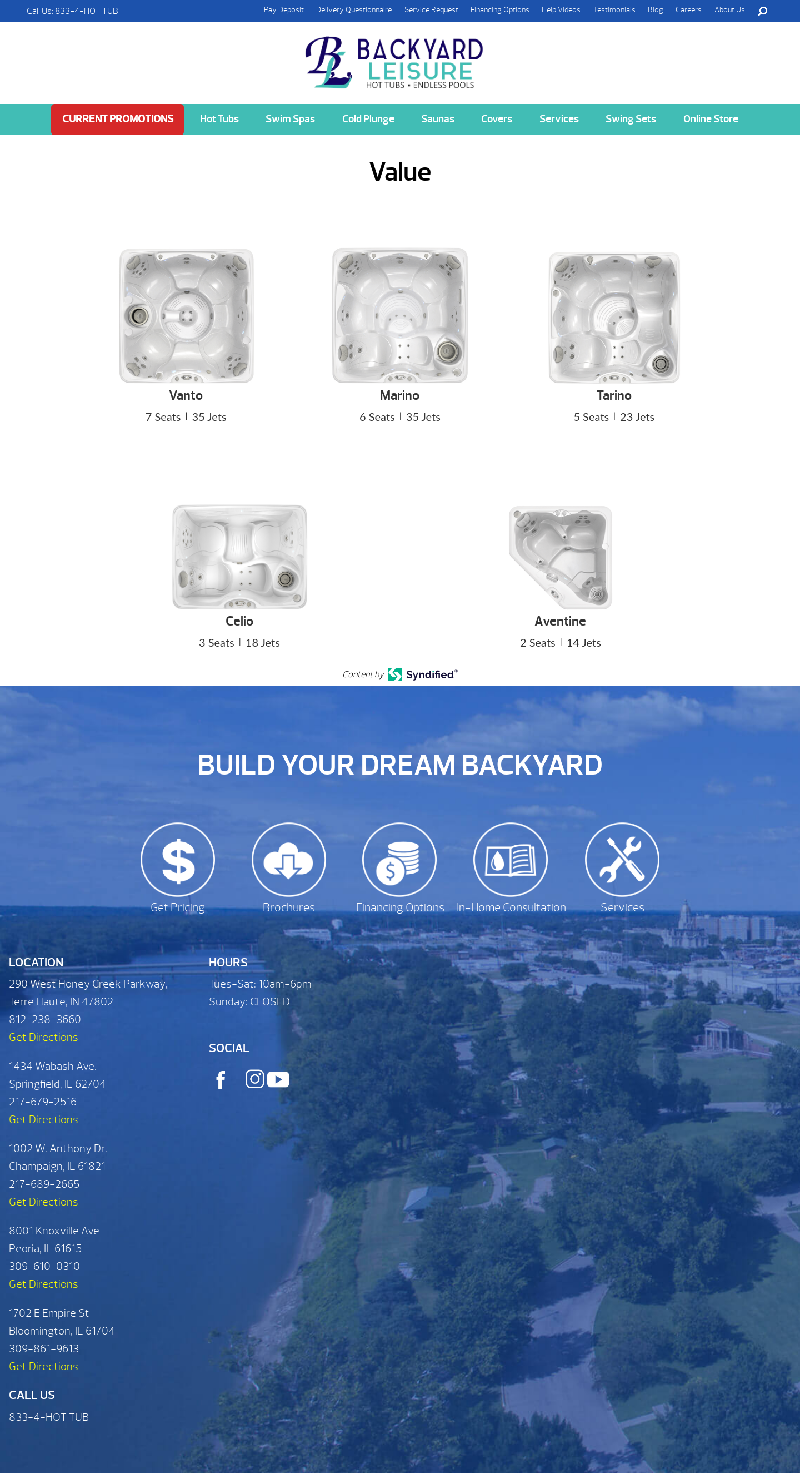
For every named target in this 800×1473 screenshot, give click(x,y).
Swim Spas (290, 119)
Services (559, 119)
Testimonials (614, 9)
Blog (655, 9)
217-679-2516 (43, 1102)
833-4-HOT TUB (86, 11)
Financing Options (500, 9)
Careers (689, 9)
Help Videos (561, 9)
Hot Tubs (219, 119)
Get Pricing (178, 907)
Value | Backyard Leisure (395, 56)
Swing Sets (631, 119)
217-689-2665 (44, 1184)
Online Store (710, 119)
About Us (729, 9)
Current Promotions (117, 119)
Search (762, 11)
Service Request (431, 9)
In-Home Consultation (511, 907)
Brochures (289, 907)
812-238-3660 (45, 1019)
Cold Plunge (368, 119)
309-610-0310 (44, 1266)
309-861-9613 (44, 1349)
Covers (496, 119)
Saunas (437, 119)
